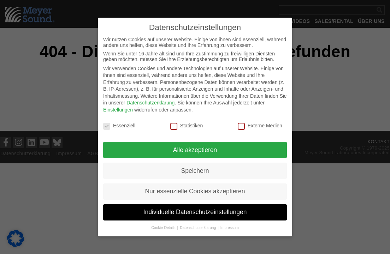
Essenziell (121, 125)
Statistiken (186, 125)
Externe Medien (258, 125)
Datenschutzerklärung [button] (198, 225)
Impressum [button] (229, 225)
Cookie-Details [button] (164, 225)
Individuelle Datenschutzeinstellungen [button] (195, 210)
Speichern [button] (195, 169)
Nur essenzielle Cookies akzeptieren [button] (195, 189)
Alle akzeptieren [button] (195, 149)
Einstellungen (119, 110)
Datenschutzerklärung (151, 103)
